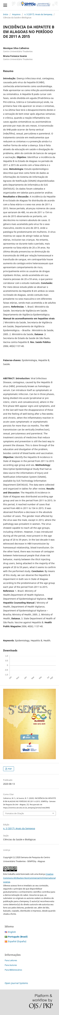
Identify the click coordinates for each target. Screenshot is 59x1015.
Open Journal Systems (16, 983)
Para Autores (11, 965)
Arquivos (16, 14)
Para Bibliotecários (13, 969)
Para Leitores (11, 960)
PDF (10, 768)
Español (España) (17, 941)
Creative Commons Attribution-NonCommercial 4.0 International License (29, 878)
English (12, 931)
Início (5, 14)
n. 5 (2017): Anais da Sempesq (38, 14)
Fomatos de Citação (14, 813)
